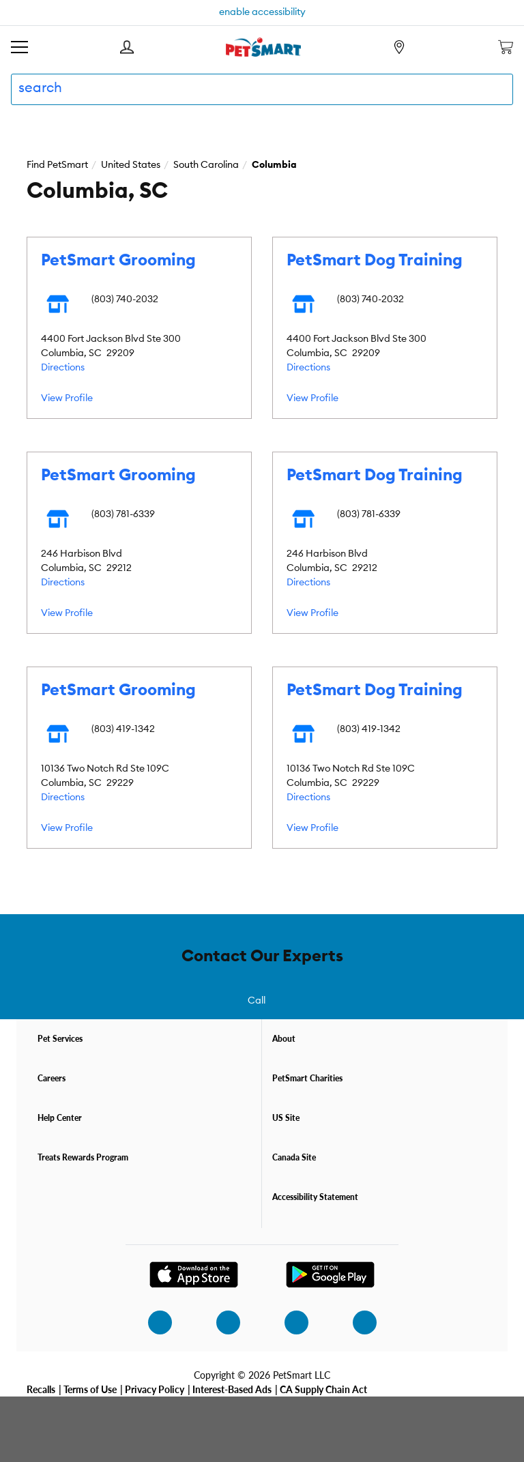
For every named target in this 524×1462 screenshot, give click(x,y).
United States (130, 165)
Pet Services (60, 1038)
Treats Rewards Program (83, 1157)
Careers (52, 1078)
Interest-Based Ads (232, 1389)
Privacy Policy (154, 1389)
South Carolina (206, 165)
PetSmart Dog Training (375, 260)
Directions (63, 367)
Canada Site (294, 1157)
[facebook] (220, 1322)
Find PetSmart (57, 165)
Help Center (60, 1118)
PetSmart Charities (307, 1078)
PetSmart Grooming (118, 260)
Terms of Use (90, 1389)
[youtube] (357, 1322)
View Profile (67, 398)
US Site (286, 1118)
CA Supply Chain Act (323, 1389)
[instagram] (152, 1322)
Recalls (41, 1389)
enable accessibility (262, 12)
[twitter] (289, 1322)
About (283, 1038)
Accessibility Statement (315, 1197)
